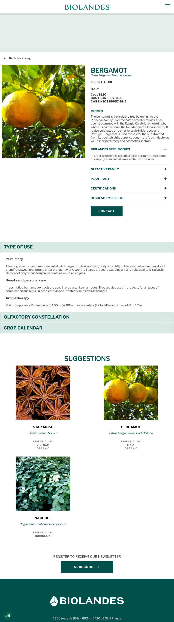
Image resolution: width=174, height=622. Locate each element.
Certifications (103, 150)
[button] (130, 110)
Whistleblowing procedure (75, 616)
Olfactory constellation (36, 278)
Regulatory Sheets (107, 159)
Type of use (18, 208)
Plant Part (100, 140)
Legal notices (13, 616)
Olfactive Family (105, 131)
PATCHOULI (43, 479)
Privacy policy (39, 616)
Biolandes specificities (110, 110)
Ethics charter (110, 616)
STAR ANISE (43, 388)
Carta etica (134, 616)
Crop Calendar (23, 289)
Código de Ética (159, 616)
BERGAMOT (131, 388)
